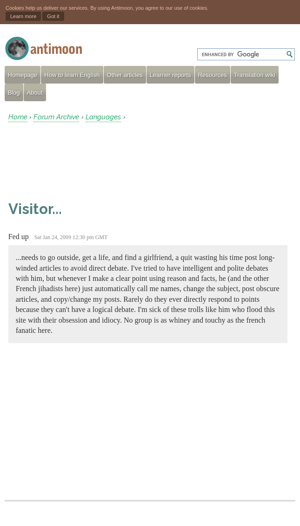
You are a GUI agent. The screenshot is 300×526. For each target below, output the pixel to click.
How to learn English (72, 74)
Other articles (125, 74)
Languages (103, 117)
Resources (212, 74)
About (35, 92)
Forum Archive (56, 117)
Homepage (23, 74)
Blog (14, 92)
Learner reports (170, 74)
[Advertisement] (82, 161)
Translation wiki (254, 74)
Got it (53, 16)
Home (17, 117)
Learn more (23, 16)
